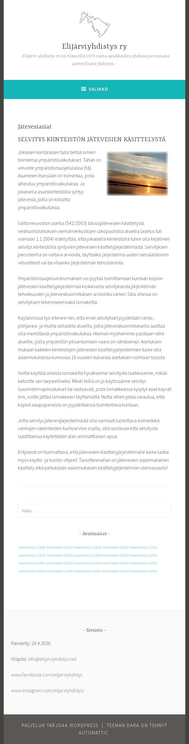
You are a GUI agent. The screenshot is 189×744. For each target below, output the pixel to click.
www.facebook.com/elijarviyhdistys (46, 675)
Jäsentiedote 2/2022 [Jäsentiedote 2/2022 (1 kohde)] (59, 563)
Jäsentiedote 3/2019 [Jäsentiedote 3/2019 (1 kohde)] (31, 571)
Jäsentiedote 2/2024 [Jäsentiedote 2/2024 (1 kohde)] (115, 563)
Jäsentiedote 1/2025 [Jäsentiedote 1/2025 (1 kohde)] (59, 555)
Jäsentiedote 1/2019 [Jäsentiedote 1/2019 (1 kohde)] (59, 547)
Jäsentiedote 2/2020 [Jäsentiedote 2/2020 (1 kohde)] (143, 555)
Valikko (98, 89)
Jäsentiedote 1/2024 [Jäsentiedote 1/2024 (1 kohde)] (31, 555)
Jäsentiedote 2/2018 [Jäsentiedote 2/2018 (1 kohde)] (87, 555)
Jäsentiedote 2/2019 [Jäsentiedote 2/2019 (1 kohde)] (115, 555)
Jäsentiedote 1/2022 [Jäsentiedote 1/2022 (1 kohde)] (143, 547)
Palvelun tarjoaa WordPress (60, 725)
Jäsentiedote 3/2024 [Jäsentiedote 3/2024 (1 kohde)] (143, 571)
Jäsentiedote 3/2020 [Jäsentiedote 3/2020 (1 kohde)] (59, 571)
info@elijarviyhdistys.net (52, 659)
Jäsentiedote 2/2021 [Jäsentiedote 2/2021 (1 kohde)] (31, 563)
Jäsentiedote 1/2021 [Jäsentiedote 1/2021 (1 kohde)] (115, 547)
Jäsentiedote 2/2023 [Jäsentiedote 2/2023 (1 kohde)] (87, 563)
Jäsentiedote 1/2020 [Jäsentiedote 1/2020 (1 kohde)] (87, 547)
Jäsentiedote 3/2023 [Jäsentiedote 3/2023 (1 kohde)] (115, 571)
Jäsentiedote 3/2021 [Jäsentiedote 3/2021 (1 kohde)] (87, 571)
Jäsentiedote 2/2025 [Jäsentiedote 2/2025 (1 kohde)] (143, 563)
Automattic (94, 733)
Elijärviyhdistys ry (94, 46)
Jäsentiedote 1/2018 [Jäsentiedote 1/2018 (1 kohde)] (31, 547)
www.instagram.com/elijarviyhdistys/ (47, 690)
